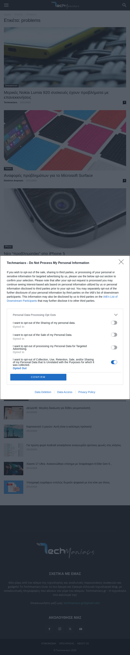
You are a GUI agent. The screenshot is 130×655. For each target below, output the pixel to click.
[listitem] (65, 315)
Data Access (64, 392)
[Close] (122, 263)
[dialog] (65, 327)
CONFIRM (38, 377)
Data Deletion (43, 392)
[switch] (114, 323)
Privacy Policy (86, 392)
